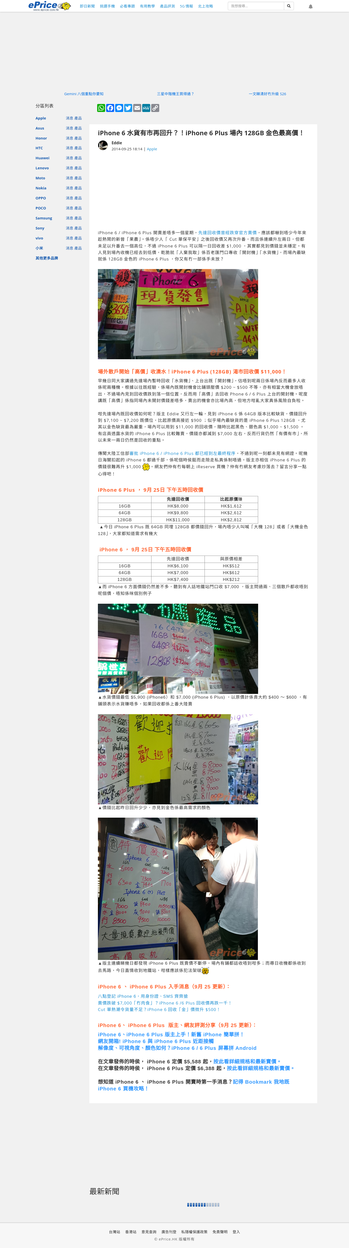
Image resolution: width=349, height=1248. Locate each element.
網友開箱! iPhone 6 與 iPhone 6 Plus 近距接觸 (156, 1041)
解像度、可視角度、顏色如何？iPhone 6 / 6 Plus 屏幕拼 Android (177, 1048)
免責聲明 (220, 1231)
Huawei (42, 157)
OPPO (41, 197)
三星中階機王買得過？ (176, 93)
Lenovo (42, 167)
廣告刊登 (169, 1231)
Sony (40, 227)
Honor (41, 138)
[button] (311, 7)
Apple (41, 117)
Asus (40, 128)
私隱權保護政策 (194, 1231)
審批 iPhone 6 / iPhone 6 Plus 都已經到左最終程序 (182, 453)
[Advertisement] (203, 191)
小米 (39, 248)
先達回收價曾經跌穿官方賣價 (227, 232)
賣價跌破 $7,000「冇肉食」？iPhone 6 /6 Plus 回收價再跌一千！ (165, 1003)
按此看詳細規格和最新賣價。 (247, 1061)
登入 (236, 1231)
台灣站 (114, 1231)
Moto (40, 177)
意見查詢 (148, 1231)
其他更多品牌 (47, 258)
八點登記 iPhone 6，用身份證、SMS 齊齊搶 (143, 996)
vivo (39, 237)
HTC (39, 147)
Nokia (41, 187)
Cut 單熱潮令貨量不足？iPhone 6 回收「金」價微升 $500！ (159, 1009)
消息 (69, 117)
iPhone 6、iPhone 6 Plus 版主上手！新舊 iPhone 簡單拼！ (171, 1034)
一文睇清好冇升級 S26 (267, 93)
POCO (41, 207)
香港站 (130, 1231)
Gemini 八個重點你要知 (84, 93)
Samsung (44, 217)
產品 (78, 117)
